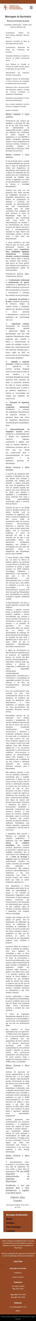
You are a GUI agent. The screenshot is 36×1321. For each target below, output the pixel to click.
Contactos (10, 1231)
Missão (9, 1219)
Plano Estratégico (13, 1227)
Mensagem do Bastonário (17, 1215)
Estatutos (10, 1223)
